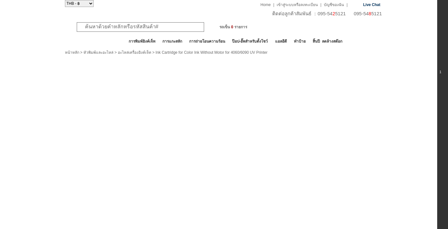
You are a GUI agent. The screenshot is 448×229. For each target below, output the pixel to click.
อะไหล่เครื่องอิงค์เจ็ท (134, 52)
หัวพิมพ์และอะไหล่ (98, 52)
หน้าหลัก (72, 52)
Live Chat (371, 5)
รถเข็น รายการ (233, 27)
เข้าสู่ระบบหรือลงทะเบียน (297, 5)
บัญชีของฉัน (334, 5)
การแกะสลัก (172, 41)
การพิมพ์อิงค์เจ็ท (142, 41)
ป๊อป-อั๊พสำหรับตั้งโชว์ (250, 41)
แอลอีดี (281, 41)
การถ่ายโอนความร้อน (207, 41)
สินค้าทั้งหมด (80, 41)
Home (265, 5)
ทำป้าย (300, 41)
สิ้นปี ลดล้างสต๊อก (328, 41)
